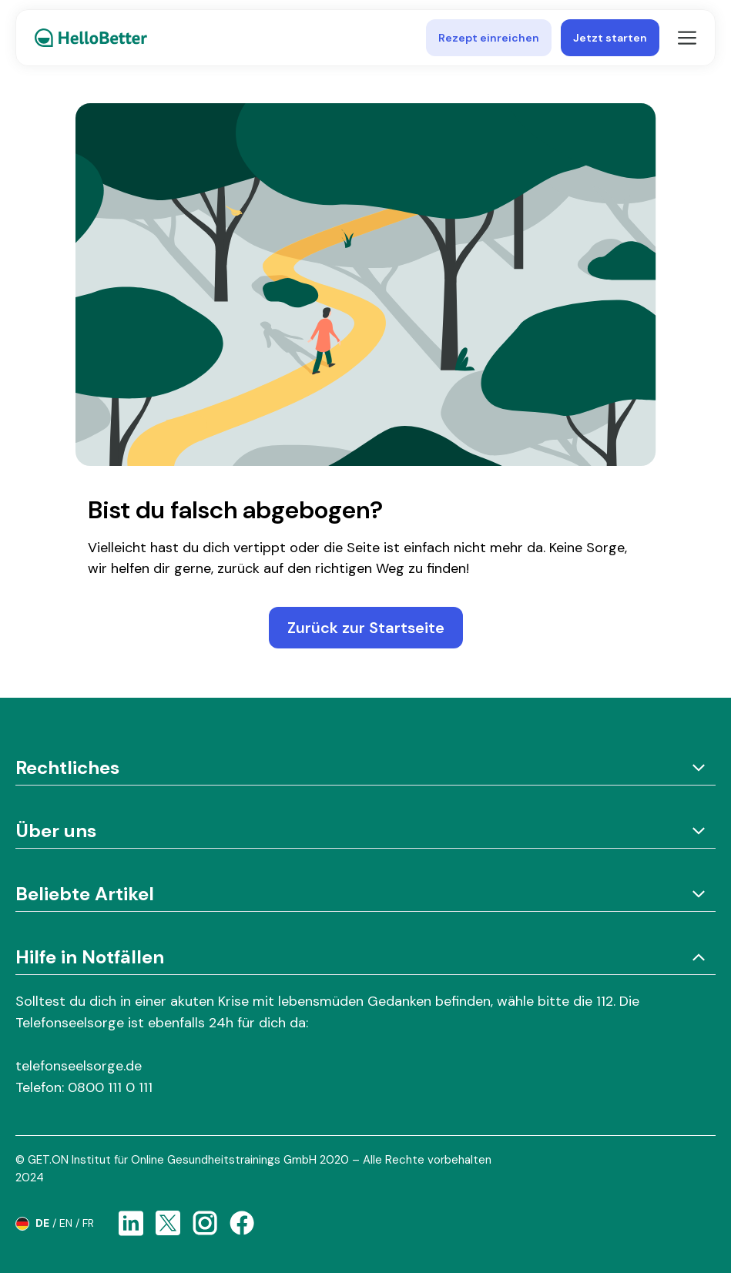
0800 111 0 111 (110, 1087)
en (65, 1223)
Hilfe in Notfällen (365, 957)
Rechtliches (365, 768)
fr (88, 1223)
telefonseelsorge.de (78, 1066)
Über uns (365, 831)
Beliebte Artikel (365, 894)
